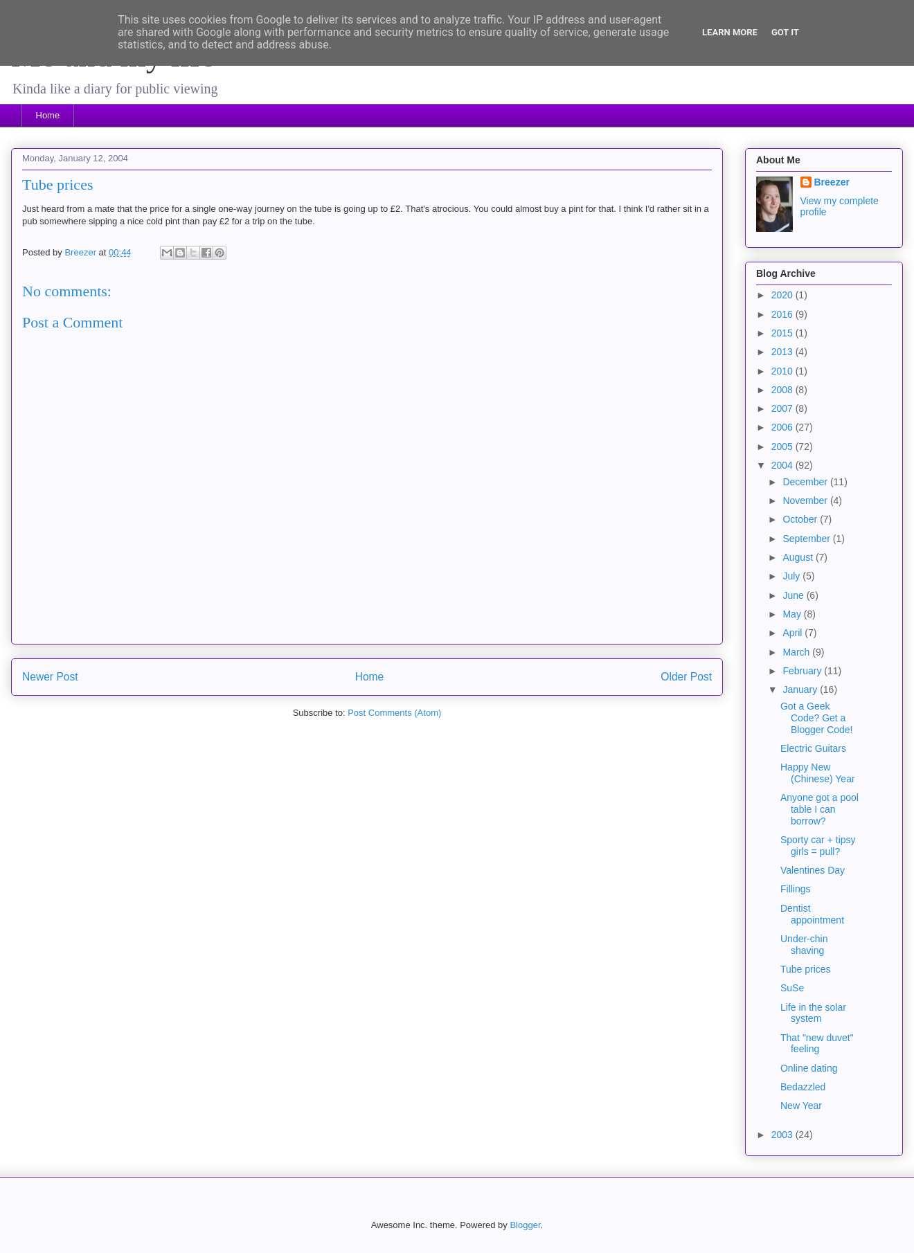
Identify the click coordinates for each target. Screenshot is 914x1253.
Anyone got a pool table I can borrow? (819, 809)
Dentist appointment (812, 914)
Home (48, 115)
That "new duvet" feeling (817, 1043)
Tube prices (805, 969)
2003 (783, 1134)
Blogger (525, 1225)
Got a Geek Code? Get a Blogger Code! (816, 718)
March (797, 652)
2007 (783, 408)
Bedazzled (802, 1086)
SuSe (792, 987)
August (798, 557)
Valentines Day (812, 870)
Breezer (832, 182)
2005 (783, 446)
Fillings (795, 888)
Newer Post (50, 677)
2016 (783, 314)
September (807, 538)
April (793, 632)
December (806, 481)
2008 (783, 389)
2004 (783, 465)
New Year (801, 1105)
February (803, 670)
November (806, 500)
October (801, 519)
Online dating (809, 1068)
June (794, 595)
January (801, 689)
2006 (783, 427)
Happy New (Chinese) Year (817, 772)
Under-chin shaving (803, 944)
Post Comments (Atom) (394, 712)
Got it (785, 32)
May (792, 614)
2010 (783, 371)
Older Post (686, 677)
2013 (783, 351)
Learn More (730, 32)
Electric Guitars (813, 748)
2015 (783, 333)
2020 (783, 294)
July (792, 576)
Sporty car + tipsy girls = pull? (818, 845)
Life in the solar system (813, 1013)
